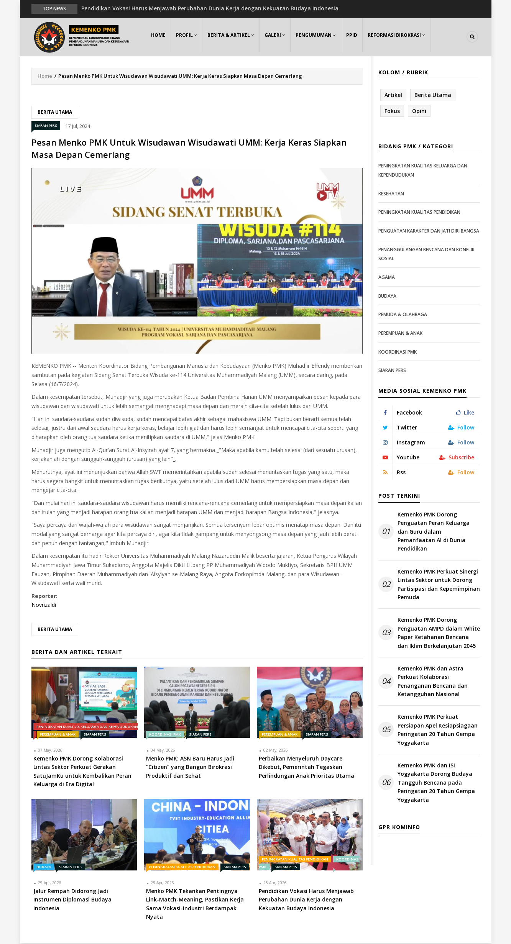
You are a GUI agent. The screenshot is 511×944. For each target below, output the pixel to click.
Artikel (393, 95)
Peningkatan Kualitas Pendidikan (182, 867)
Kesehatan (391, 194)
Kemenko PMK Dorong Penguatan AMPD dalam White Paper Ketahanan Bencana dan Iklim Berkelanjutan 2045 (439, 633)
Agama (386, 277)
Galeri (279, 37)
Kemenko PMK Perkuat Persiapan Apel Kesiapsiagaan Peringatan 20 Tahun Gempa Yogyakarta (438, 730)
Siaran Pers (46, 126)
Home (159, 37)
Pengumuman (321, 37)
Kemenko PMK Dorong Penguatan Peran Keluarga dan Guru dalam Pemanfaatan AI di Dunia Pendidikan (434, 532)
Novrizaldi (43, 605)
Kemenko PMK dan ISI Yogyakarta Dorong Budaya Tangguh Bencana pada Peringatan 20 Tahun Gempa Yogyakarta (436, 783)
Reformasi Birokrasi (404, 37)
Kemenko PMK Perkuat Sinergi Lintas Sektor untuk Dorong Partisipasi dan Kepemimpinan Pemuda (439, 584)
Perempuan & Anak (58, 734)
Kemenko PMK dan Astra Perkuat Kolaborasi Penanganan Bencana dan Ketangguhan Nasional (433, 681)
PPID (358, 37)
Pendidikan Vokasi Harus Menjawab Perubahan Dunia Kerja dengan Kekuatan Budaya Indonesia (209, 8)
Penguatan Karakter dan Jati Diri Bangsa (428, 231)
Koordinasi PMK (165, 734)
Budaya (43, 867)
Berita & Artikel (234, 37)
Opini (419, 111)
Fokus (392, 111)
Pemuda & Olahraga (402, 314)
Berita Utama (55, 112)
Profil (188, 37)
